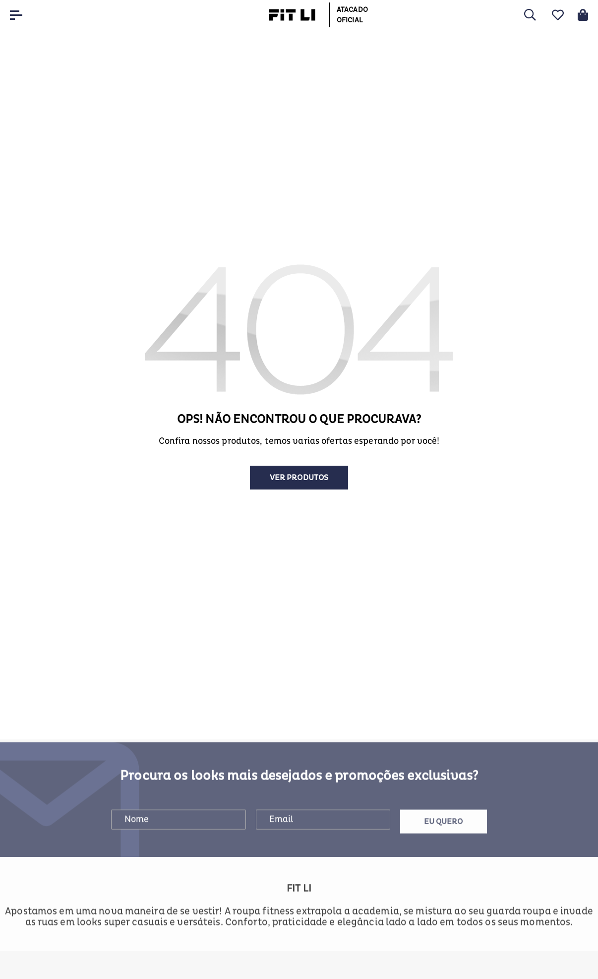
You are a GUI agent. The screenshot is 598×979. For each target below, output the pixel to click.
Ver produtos (299, 478)
